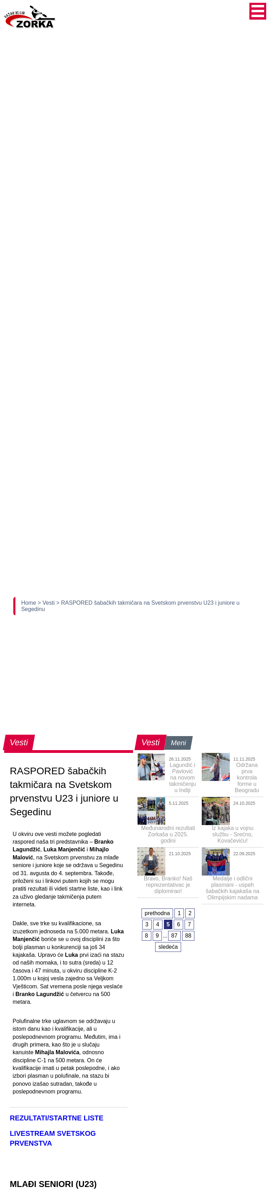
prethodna (157, 913)
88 (188, 936)
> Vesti (47, 603)
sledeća (168, 947)
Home (29, 603)
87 (174, 936)
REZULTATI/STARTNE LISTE (56, 1118)
